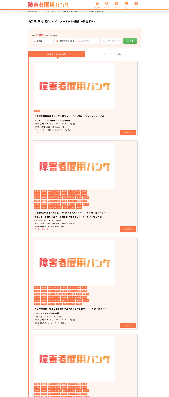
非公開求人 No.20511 (74, 222)
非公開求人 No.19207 (74, 297)
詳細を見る (128, 86)
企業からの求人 (56, 54)
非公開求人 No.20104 (74, 268)
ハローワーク (112, 54)
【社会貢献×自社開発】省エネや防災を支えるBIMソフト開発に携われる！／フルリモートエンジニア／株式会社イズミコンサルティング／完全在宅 (97, 123)
